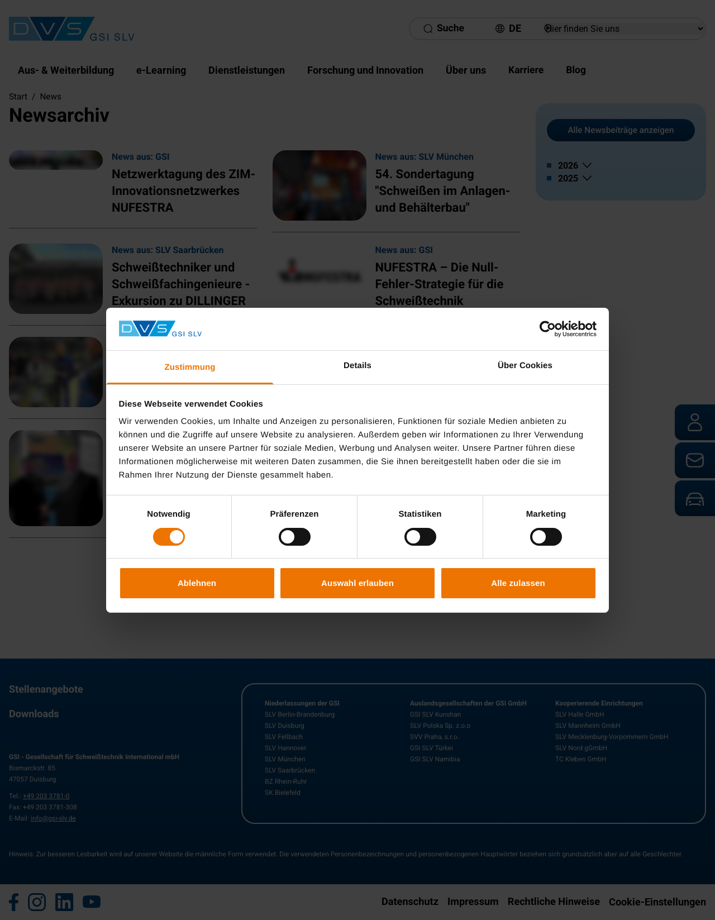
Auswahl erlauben (357, 583)
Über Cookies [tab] (525, 365)
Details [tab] (357, 365)
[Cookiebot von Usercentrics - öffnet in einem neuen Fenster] (548, 329)
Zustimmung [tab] (190, 367)
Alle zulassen (518, 583)
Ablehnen (197, 583)
